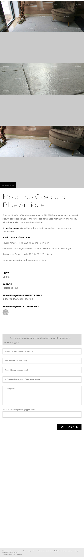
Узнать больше (9, 554)
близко (19, 554)
